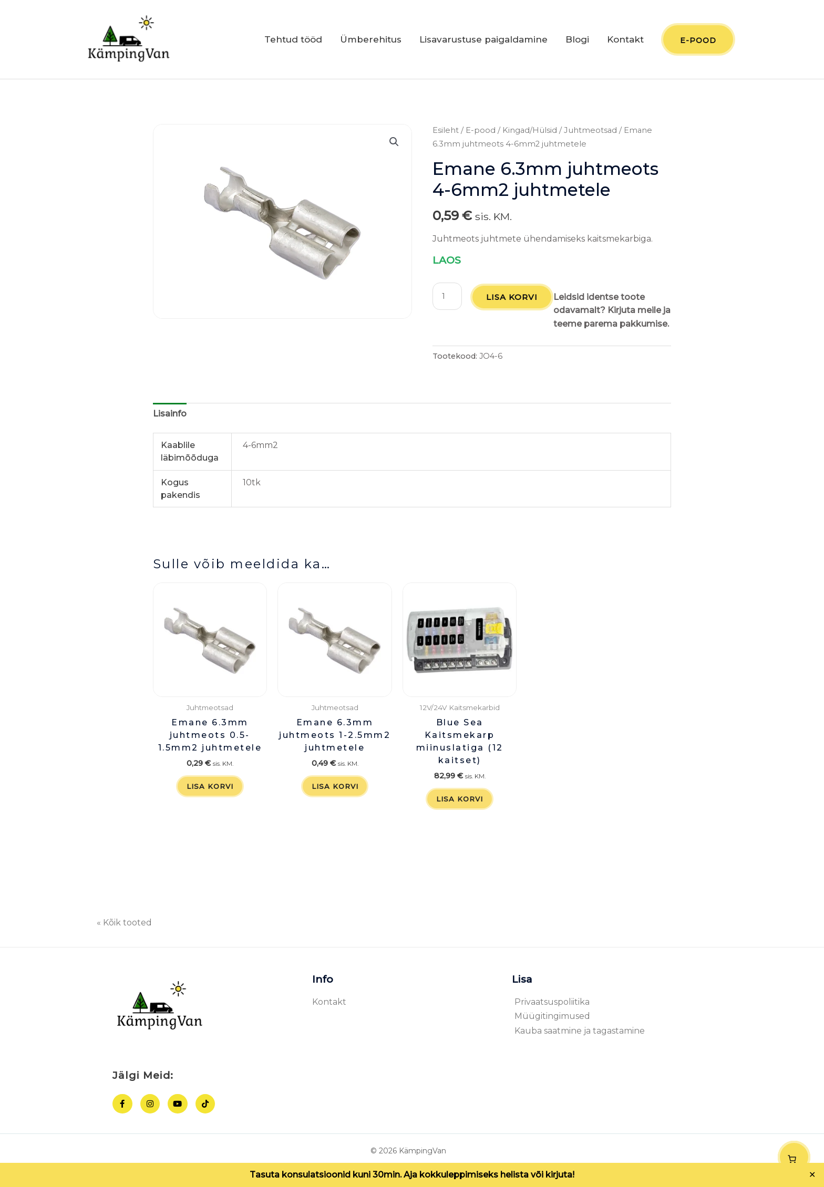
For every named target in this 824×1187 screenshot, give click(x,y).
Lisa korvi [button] (210, 803)
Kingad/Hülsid (529, 133)
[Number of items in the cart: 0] (794, 1157)
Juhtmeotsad (590, 133)
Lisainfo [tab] (170, 430)
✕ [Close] (812, 1175)
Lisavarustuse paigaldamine (483, 41)
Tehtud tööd (293, 41)
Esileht (445, 133)
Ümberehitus (370, 41)
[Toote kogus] (447, 299)
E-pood (481, 133)
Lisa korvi (513, 300)
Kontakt (625, 41)
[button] (394, 145)
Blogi (577, 41)
